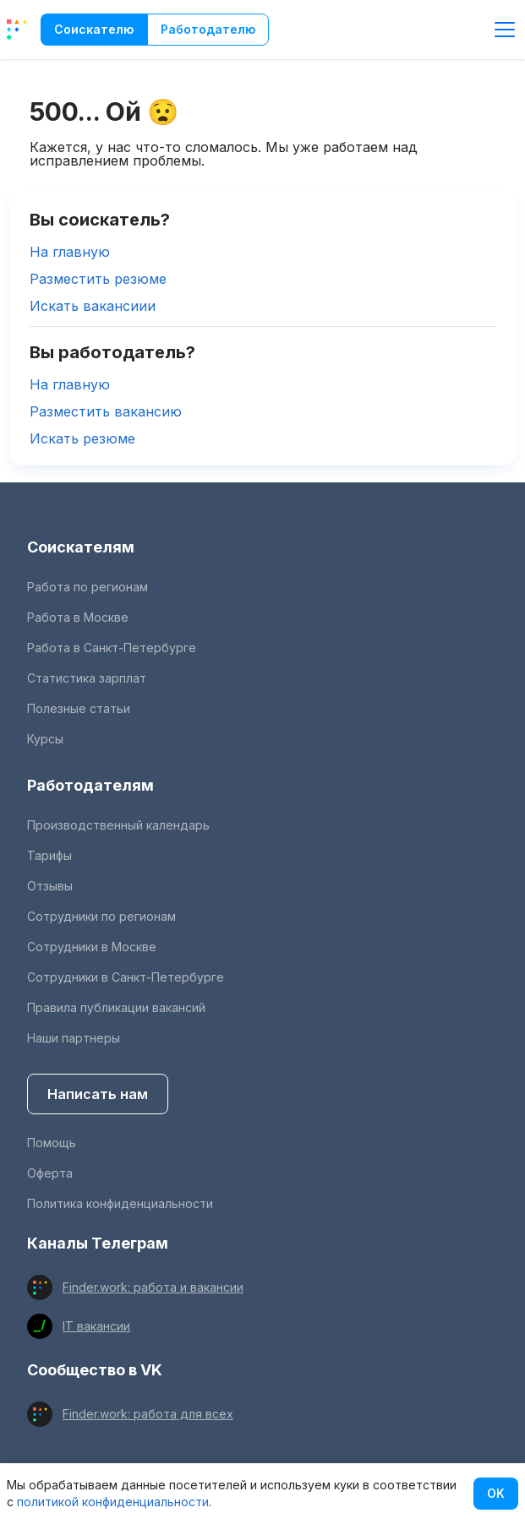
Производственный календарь (118, 825)
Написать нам (97, 1094)
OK (496, 1493)
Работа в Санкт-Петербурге (111, 647)
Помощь (51, 1142)
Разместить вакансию (106, 411)
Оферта (50, 1173)
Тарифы (49, 855)
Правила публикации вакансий (116, 1007)
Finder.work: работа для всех (148, 1414)
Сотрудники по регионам (101, 916)
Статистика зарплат (86, 678)
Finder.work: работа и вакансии (153, 1287)
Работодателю (208, 29)
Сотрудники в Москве (91, 946)
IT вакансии (96, 1326)
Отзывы (50, 886)
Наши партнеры (73, 1038)
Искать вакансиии (93, 306)
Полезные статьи (78, 708)
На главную (70, 252)
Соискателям (80, 547)
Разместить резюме (98, 279)
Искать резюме (82, 438)
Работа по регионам (87, 587)
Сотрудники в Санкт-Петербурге (125, 977)
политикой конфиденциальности (113, 1501)
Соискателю (94, 29)
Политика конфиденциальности (120, 1203)
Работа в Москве (78, 617)
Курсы (45, 739)
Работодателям (90, 785)
